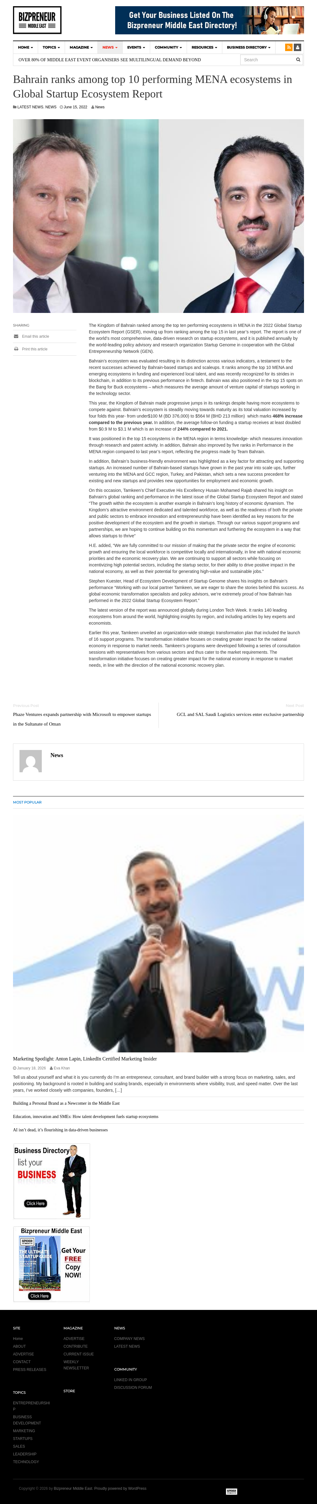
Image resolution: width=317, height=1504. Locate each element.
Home (18, 1339)
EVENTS (136, 47)
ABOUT (19, 1346)
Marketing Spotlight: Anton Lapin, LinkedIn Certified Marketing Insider (85, 1058)
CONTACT (22, 1362)
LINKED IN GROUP (130, 1380)
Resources (204, 47)
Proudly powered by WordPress (120, 1488)
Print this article (30, 349)
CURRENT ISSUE (78, 1354)
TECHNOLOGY (26, 1462)
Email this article (31, 336)
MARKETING (24, 1431)
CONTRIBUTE (75, 1346)
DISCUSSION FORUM (133, 1387)
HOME (25, 47)
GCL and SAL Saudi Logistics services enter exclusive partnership (240, 714)
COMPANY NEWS (129, 1339)
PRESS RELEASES (29, 1369)
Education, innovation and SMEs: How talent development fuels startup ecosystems (85, 1116)
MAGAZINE (81, 47)
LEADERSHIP (25, 1454)
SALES (19, 1446)
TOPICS (51, 47)
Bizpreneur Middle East (73, 1488)
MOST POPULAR (27, 802)
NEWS (110, 47)
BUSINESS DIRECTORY (249, 47)
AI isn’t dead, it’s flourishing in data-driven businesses (60, 1130)
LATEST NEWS (30, 107)
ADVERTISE (23, 1354)
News (100, 107)
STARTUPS (23, 1439)
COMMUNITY (168, 47)
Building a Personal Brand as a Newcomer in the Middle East (66, 1103)
